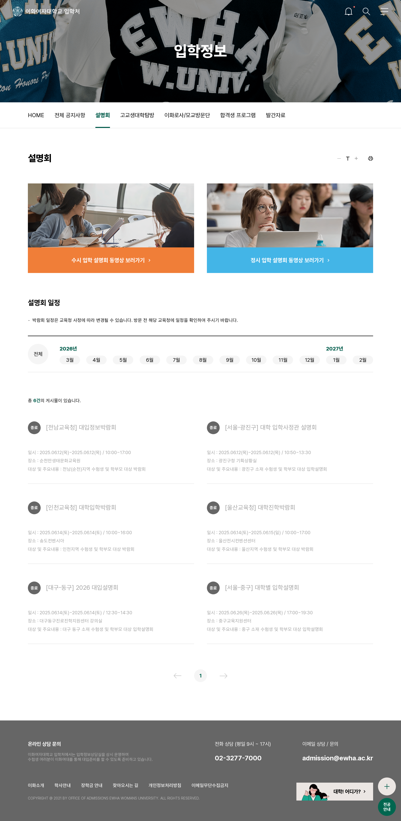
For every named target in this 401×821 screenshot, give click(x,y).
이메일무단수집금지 (210, 785)
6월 (149, 360)
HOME (36, 115)
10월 (256, 360)
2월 (362, 360)
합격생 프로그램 (238, 115)
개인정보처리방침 (165, 785)
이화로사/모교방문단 (187, 115)
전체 (38, 354)
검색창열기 (366, 11)
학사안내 (62, 785)
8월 (203, 360)
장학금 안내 (92, 785)
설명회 (102, 115)
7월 (176, 360)
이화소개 (36, 785)
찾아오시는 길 (125, 785)
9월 (229, 360)
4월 (96, 360)
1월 (336, 360)
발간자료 (275, 115)
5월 (123, 360)
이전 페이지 (177, 675)
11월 (283, 360)
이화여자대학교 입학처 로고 (46, 11)
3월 (70, 360)
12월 (309, 360)
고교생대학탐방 (137, 115)
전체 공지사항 (69, 115)
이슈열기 (348, 11)
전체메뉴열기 (384, 11)
